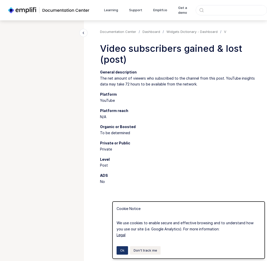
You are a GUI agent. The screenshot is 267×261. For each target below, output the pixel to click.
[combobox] (231, 10)
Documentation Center (118, 32)
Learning (111, 10)
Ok (122, 250)
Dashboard (151, 32)
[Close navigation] (83, 33)
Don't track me (145, 250)
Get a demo (182, 10)
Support (135, 10)
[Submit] (202, 10)
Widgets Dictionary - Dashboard (192, 32)
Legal (121, 235)
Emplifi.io (160, 10)
